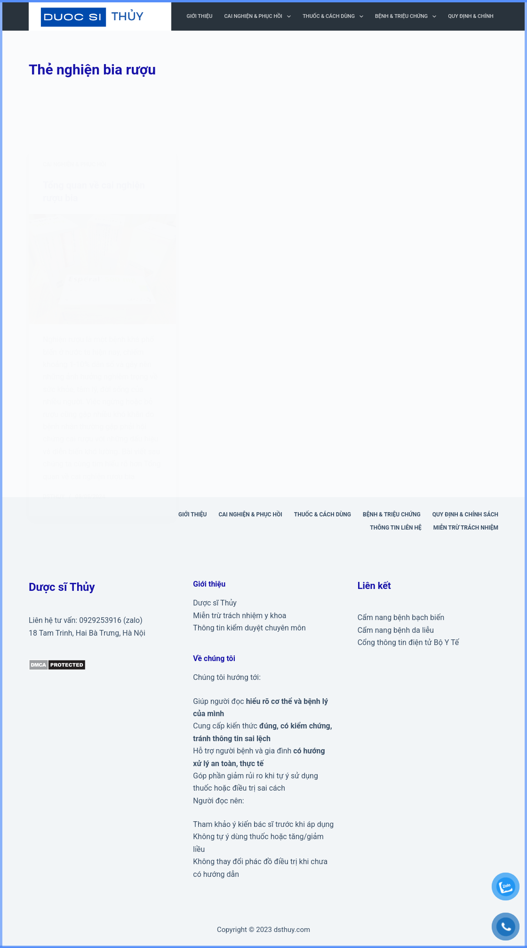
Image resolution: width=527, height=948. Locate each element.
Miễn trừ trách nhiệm (465, 526)
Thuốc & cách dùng (335, 16)
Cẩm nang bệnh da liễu (396, 629)
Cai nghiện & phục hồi (259, 16)
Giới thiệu (200, 16)
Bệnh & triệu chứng (407, 16)
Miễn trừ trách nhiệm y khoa (239, 614)
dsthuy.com (292, 929)
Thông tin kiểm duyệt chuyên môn (249, 626)
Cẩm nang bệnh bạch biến (401, 617)
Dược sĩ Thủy (215, 602)
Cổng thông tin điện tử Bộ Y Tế (408, 641)
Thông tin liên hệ (395, 526)
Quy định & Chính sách (478, 16)
